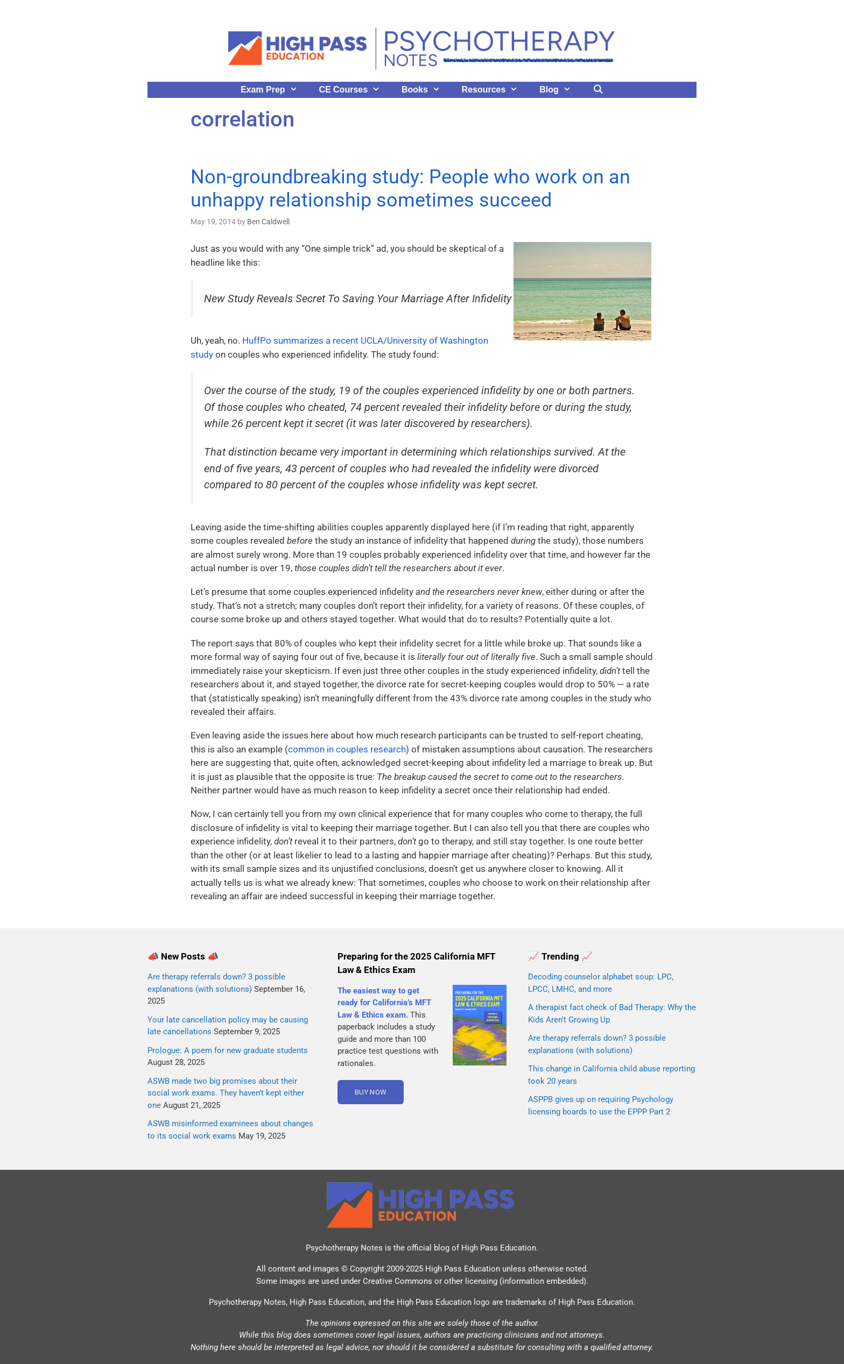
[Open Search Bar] (598, 90)
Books (426, 90)
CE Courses (355, 90)
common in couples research (347, 749)
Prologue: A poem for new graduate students (227, 1050)
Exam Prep (274, 90)
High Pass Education (498, 1248)
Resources (495, 90)
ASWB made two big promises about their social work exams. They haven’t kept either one (225, 1093)
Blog (560, 90)
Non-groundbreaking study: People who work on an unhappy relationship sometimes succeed (410, 188)
